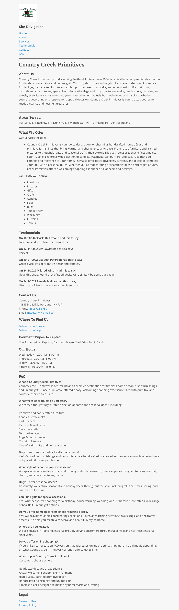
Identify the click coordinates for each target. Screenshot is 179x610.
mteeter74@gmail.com (41, 312)
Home (23, 33)
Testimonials (27, 45)
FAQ (21, 53)
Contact (24, 49)
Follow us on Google (32, 326)
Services (24, 41)
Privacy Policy (27, 605)
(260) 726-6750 (38, 308)
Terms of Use (27, 601)
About (23, 37)
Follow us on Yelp (30, 330)
